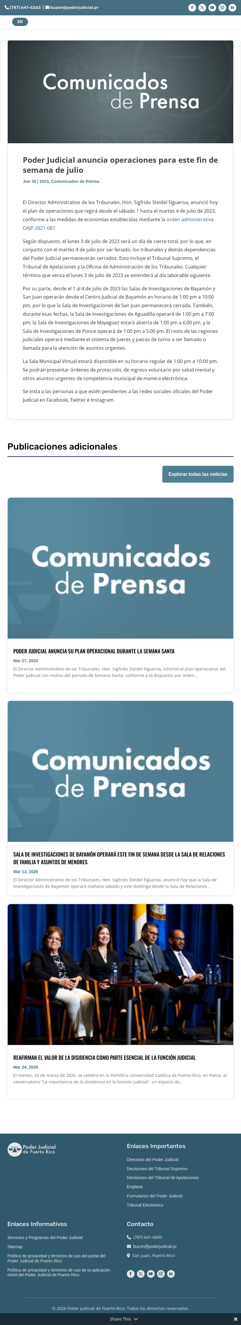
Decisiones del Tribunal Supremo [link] (157, 1168)
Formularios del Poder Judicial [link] (154, 1196)
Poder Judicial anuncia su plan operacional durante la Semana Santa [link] (93, 651)
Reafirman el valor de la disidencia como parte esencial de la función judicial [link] (104, 1057)
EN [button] (20, 21)
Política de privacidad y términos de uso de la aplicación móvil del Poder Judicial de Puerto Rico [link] (58, 1272)
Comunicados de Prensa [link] (75, 181)
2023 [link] (44, 181)
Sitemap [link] (14, 1246)
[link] (120, 568)
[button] (192, 8)
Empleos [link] (135, 1186)
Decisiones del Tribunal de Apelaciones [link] (163, 1177)
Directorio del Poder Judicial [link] (152, 1159)
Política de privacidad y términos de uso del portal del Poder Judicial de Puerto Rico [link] (56, 1258)
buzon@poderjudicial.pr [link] (71, 7)
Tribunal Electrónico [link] (145, 1205)
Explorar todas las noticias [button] (198, 474)
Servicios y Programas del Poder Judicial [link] (45, 1237)
